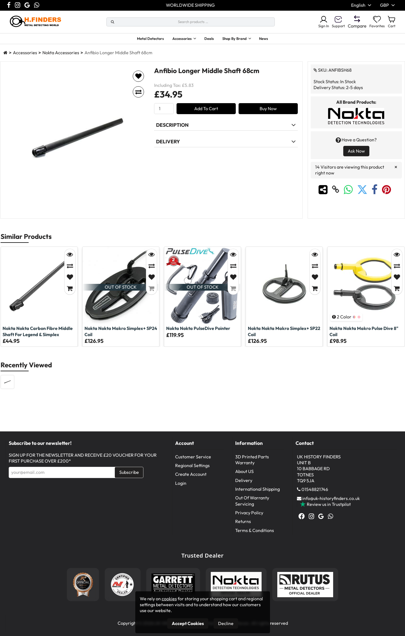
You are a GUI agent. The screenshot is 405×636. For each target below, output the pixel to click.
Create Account (191, 479)
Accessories (178, 39)
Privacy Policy (249, 517)
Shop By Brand (239, 39)
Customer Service (193, 461)
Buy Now (268, 113)
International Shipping (257, 494)
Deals (211, 39)
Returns (243, 526)
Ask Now (356, 156)
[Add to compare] (138, 96)
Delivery (243, 485)
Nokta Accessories (60, 57)
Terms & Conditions (254, 535)
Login (180, 488)
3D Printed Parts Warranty (252, 464)
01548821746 (314, 494)
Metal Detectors (141, 39)
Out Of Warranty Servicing (252, 505)
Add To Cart (206, 113)
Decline (226, 623)
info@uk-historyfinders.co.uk (331, 503)
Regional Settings (192, 470)
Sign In (315, 22)
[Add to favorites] (138, 81)
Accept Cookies (188, 623)
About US (244, 476)
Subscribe (129, 477)
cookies (169, 598)
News (274, 39)
